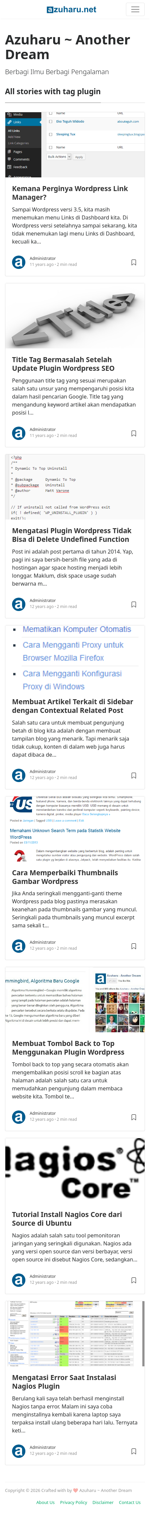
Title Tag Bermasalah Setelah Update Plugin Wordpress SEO (63, 364)
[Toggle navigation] (135, 9)
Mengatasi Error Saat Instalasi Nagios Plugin (64, 1382)
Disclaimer (103, 1502)
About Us (45, 1502)
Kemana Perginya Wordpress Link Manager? (70, 193)
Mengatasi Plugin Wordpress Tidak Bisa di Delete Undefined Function (72, 535)
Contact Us (130, 1502)
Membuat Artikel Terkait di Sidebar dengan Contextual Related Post (72, 706)
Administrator (43, 258)
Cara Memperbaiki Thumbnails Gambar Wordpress (65, 877)
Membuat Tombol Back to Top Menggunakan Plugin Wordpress (68, 1048)
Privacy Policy (73, 1502)
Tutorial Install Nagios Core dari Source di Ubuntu (67, 1219)
